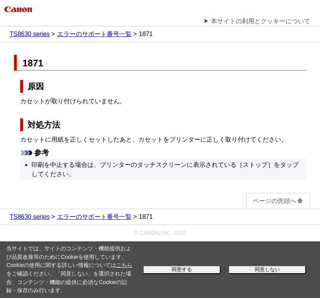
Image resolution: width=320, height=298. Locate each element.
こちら (124, 265)
